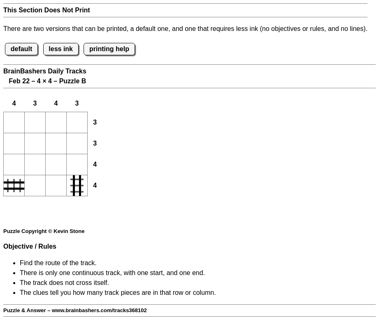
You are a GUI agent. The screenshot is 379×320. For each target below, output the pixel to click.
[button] (14, 122)
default (21, 48)
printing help (109, 48)
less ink (61, 48)
